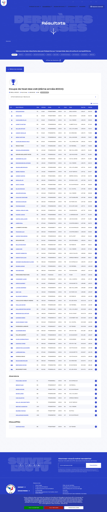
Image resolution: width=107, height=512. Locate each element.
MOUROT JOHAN (20, 221)
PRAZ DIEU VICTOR (21, 387)
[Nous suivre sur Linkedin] (104, 1)
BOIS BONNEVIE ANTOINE (23, 170)
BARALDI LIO (19, 187)
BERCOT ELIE (19, 392)
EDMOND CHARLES (21, 208)
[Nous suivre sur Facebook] (97, 1)
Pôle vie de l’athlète (68, 492)
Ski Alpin (14, 61)
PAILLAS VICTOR (20, 311)
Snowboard (84, 61)
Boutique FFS (86, 1)
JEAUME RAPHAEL (21, 200)
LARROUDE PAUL (20, 359)
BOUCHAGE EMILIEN (22, 367)
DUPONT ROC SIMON (21, 243)
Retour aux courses (15, 76)
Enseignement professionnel (71, 494)
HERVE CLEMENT (20, 290)
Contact (21, 494)
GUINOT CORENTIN (21, 260)
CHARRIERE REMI (21, 337)
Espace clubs (77, 1)
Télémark (92, 61)
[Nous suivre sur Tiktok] (102, 1)
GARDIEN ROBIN (20, 324)
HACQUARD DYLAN (21, 127)
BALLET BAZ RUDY (21, 251)
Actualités (82, 6)
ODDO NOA (19, 122)
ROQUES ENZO (20, 277)
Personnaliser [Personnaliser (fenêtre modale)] (74, 507)
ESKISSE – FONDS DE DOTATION (64, 1)
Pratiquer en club (34, 6)
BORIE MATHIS (20, 396)
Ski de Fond (28, 61)
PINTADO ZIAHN (20, 213)
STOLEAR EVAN (20, 118)
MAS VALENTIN (20, 405)
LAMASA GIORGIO (21, 294)
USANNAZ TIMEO (20, 350)
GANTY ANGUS (20, 191)
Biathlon (21, 61)
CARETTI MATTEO (21, 131)
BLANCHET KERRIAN (21, 303)
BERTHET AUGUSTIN (21, 413)
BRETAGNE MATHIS (21, 372)
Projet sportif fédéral (41, 494)
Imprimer (94, 110)
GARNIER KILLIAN (21, 165)
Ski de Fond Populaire (39, 61)
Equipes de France (59, 6)
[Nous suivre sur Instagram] (100, 1)
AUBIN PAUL (19, 230)
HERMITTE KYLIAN (21, 264)
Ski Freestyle (76, 61)
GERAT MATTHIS (20, 144)
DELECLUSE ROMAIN (21, 174)
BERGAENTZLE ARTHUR (22, 320)
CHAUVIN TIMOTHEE (21, 204)
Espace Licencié (96, 6)
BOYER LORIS (19, 400)
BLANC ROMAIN (20, 195)
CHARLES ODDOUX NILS (22, 148)
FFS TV (93, 1)
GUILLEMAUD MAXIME (22, 422)
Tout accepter (34, 507)
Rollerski (49, 61)
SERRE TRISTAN (20, 178)
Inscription (93, 472)
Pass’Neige (38, 492)
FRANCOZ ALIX (20, 238)
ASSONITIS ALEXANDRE (23, 354)
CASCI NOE (19, 256)
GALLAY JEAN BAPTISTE (22, 409)
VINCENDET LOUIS (21, 286)
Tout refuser (53, 507)
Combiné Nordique (65, 61)
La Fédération (72, 6)
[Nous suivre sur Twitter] (23, 472)
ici (66, 503)
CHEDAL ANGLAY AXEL (22, 217)
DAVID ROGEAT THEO (21, 329)
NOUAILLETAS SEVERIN (22, 157)
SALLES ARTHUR (20, 135)
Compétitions (46, 6)
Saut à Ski (56, 61)
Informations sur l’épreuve (53, 103)
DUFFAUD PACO (20, 433)
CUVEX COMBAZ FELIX (22, 346)
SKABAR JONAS (20, 273)
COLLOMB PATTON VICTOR (23, 316)
